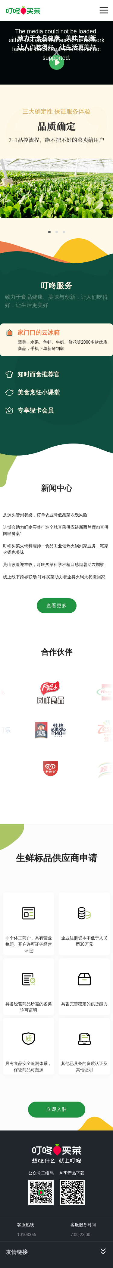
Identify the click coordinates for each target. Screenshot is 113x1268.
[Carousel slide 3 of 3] (64, 232)
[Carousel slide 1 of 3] (49, 232)
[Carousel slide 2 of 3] (56, 232)
